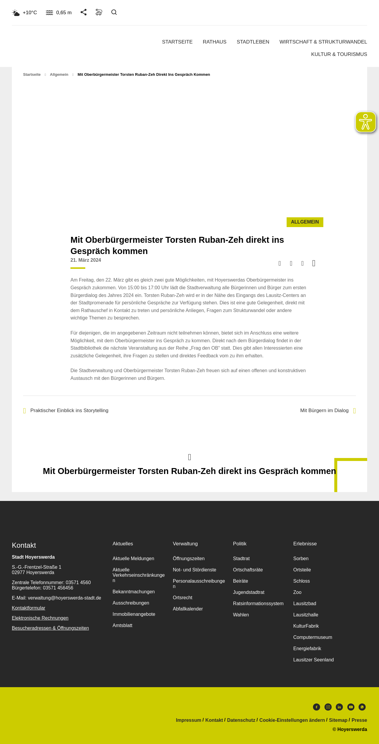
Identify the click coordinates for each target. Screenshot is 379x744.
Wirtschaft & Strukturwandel (323, 42)
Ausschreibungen (131, 602)
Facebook (316, 707)
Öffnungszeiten (189, 558)
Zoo (297, 592)
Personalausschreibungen (199, 584)
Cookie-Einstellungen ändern (292, 720)
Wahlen (241, 614)
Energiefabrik (307, 648)
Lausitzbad (304, 603)
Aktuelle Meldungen (133, 558)
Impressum (188, 720)
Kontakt (214, 720)
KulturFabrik (306, 626)
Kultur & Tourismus (339, 54)
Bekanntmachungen (134, 591)
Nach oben (189, 456)
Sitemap (338, 720)
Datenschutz (241, 720)
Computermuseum (312, 637)
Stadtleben (253, 42)
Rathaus (215, 42)
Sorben (301, 558)
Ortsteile (302, 569)
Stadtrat (241, 558)
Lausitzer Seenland (313, 659)
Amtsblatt (122, 625)
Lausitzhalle (305, 614)
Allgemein (59, 74)
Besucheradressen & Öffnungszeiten (50, 628)
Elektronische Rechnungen (40, 618)
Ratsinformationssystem (258, 603)
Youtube (350, 707)
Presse (359, 720)
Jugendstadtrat (248, 592)
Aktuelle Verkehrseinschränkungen (139, 575)
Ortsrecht (182, 597)
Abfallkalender (188, 608)
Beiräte (240, 581)
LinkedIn (339, 707)
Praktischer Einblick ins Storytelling (65, 410)
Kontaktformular (28, 607)
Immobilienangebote (134, 614)
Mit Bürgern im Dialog (328, 410)
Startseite (177, 42)
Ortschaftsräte (248, 569)
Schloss (301, 581)
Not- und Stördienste (194, 569)
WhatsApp (362, 707)
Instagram (328, 707)
